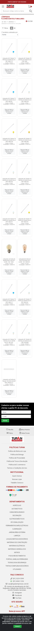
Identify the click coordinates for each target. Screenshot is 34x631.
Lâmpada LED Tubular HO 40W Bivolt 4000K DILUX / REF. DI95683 (24, 341)
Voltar (29, 21)
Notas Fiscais (24, 433)
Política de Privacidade (17, 458)
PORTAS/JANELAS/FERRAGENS (17, 559)
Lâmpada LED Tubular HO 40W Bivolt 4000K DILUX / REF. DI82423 (9, 180)
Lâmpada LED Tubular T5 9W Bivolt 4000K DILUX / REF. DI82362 (24, 300)
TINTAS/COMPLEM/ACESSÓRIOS (17, 566)
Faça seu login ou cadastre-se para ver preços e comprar (9, 71)
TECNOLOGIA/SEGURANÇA (17, 562)
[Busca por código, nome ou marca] (15, 11)
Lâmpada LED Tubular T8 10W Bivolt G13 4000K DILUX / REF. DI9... (9, 341)
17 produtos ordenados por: (9, 32)
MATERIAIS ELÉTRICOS (17, 546)
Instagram (17, 593)
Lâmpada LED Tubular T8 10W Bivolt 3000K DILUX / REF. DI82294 (9, 140)
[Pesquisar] (30, 11)
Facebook (17, 595)
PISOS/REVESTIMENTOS (17, 556)
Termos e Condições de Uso (17, 468)
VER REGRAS (22, 2)
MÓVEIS (17, 552)
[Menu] (3, 6)
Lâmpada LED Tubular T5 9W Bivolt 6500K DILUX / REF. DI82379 (9, 59)
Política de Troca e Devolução (17, 461)
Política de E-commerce (17, 465)
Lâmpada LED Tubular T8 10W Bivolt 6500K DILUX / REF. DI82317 (9, 300)
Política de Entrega (17, 454)
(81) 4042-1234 (17, 581)
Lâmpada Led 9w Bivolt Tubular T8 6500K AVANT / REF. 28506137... (9, 381)
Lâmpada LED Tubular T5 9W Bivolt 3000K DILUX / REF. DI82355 (24, 220)
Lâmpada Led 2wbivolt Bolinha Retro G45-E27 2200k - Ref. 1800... (9, 260)
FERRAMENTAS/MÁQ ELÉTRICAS (17, 525)
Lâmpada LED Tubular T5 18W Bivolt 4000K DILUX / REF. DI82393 (24, 180)
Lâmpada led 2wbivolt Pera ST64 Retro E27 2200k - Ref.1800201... (25, 260)
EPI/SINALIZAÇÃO (17, 522)
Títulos (9, 433)
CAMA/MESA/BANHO (17, 512)
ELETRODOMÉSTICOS (17, 519)
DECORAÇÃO (17, 515)
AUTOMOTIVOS (17, 509)
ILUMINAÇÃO (17, 529)
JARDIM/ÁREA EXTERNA (17, 532)
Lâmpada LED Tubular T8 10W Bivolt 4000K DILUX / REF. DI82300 (24, 100)
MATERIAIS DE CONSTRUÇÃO (17, 542)
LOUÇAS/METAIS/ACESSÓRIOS (17, 539)
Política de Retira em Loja (17, 451)
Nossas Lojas (17, 479)
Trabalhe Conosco (17, 483)
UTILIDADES (17, 569)
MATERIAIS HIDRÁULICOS (17, 549)
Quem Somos (17, 476)
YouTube (17, 598)
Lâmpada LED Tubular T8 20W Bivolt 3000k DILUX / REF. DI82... (24, 59)
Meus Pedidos (24, 429)
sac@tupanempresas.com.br (17, 584)
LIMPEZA (17, 536)
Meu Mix (9, 429)
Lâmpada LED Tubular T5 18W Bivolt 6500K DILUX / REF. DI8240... (9, 100)
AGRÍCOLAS (17, 505)
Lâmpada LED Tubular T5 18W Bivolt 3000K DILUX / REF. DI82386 (24, 140)
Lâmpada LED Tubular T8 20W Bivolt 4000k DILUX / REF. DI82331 (9, 220)
